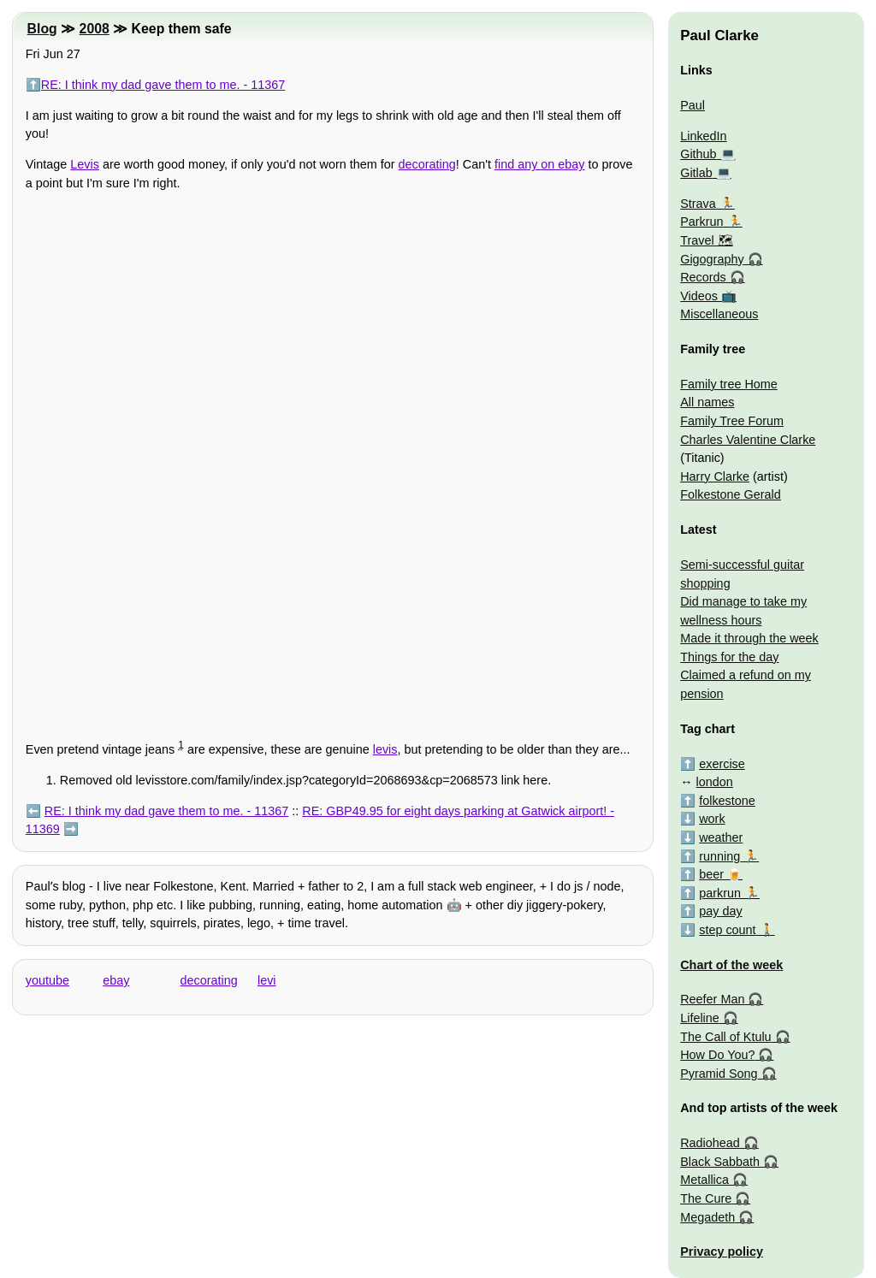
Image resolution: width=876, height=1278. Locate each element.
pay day (720, 911)
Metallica (704, 1179)
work (712, 818)
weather (721, 837)
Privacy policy (721, 1251)
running (719, 856)
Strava (698, 203)
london (714, 782)
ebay (116, 980)
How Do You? (717, 1055)
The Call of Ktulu (725, 1037)
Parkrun (701, 221)
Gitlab (696, 173)
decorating (427, 164)
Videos (699, 296)
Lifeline (699, 1018)
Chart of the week (731, 965)
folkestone (727, 801)
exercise (722, 764)
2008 (95, 28)
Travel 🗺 (706, 240)
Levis (84, 164)
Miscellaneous (719, 314)
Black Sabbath (720, 1162)
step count (727, 930)
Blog (42, 28)
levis (385, 749)
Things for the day (729, 657)
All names (707, 402)
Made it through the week (749, 638)
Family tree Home (729, 384)
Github (698, 154)
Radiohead (710, 1143)
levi (266, 980)
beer (711, 874)
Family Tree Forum (732, 421)
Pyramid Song (718, 1073)
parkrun (720, 893)
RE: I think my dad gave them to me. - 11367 (163, 85)
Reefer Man (712, 999)
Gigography (711, 259)
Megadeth (707, 1217)
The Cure (705, 1198)
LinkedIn (703, 136)
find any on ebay (539, 164)
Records (703, 277)
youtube (47, 980)
